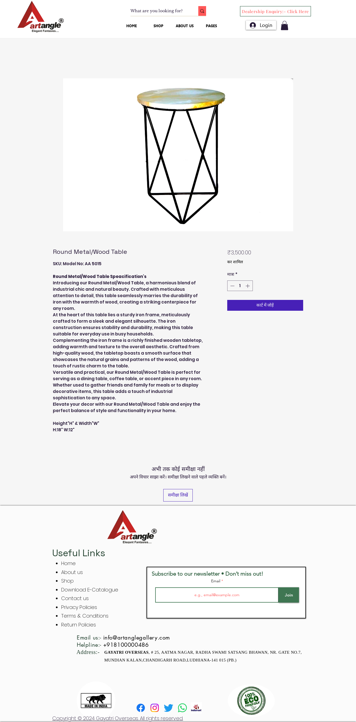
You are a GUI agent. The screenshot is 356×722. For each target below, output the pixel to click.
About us (72, 572)
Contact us (75, 598)
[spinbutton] (239, 286)
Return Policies (78, 624)
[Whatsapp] (182, 707)
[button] (284, 25)
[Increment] (248, 286)
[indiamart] (196, 707)
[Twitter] (168, 707)
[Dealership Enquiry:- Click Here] (275, 11)
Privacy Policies (79, 607)
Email (216, 581)
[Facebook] (140, 707)
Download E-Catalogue (89, 589)
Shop (67, 580)
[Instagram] (154, 707)
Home (68, 563)
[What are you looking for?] (158, 11)
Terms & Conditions (84, 615)
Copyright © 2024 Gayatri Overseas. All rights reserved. (117, 718)
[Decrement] (232, 286)
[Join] (289, 595)
